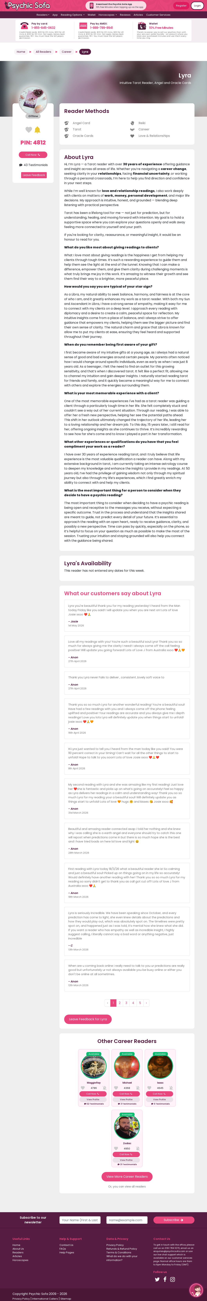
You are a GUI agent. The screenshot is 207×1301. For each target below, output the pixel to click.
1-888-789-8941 (101, 27)
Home (21, 52)
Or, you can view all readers (127, 1186)
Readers (18, 1252)
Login (197, 5)
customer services (182, 1257)
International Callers (45, 1298)
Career (66, 52)
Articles (138, 14)
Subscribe (174, 1220)
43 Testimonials (33, 165)
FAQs (62, 1248)
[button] (196, 1290)
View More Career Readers (127, 1176)
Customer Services (158, 14)
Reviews (125, 14)
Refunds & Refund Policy (121, 1248)
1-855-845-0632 (43, 27)
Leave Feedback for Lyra (88, 1019)
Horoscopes (20, 1260)
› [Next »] (146, 1003)
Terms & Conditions (118, 1252)
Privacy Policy (115, 1245)
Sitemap (65, 1298)
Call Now (33, 154)
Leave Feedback (34, 175)
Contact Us (66, 1245)
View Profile (93, 1099)
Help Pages (66, 1252)
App (55, 14)
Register (181, 5)
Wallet (91, 14)
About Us (18, 1248)
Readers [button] (42, 14)
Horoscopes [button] (107, 14)
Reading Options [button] (72, 14)
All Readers (43, 52)
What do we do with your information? (122, 1258)
